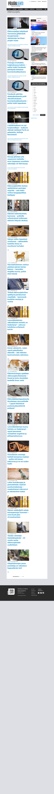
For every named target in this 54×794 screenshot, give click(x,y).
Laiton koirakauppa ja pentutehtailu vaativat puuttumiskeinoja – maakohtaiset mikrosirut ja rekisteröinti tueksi (17, 487)
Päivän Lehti (15, 4)
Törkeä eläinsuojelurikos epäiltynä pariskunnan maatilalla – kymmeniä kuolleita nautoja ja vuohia (17, 297)
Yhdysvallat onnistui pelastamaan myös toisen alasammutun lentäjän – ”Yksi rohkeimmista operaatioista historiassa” (39, 49)
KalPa (35, 95)
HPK (35, 89)
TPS (34, 106)
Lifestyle (32, 9)
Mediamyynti (44, 1)
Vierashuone (39, 9)
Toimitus (39, 1)
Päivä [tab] (33, 20)
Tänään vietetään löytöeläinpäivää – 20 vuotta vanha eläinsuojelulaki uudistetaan (16, 540)
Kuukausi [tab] (44, 20)
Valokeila (20, 9)
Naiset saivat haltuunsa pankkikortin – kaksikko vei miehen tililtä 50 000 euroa (39, 64)
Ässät (35, 111)
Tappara (35, 109)
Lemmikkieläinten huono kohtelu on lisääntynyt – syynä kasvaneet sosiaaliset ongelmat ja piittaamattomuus (17, 431)
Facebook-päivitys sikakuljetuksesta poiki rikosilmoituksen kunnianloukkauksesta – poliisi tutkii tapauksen (17, 98)
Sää (9, 9)
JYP (34, 94)
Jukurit (35, 92)
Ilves (35, 90)
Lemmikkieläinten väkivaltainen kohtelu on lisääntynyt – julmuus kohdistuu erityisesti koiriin (17, 324)
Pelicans (35, 103)
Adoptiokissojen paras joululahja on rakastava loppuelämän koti (17, 565)
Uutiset (14, 9)
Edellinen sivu (16, 576)
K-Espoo (35, 97)
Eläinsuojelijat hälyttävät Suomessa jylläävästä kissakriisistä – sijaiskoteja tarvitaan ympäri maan (17, 36)
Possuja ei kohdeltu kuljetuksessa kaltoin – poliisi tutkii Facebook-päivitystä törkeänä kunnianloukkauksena (17, 67)
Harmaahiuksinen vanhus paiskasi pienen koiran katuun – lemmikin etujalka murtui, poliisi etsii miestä (18, 269)
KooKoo (35, 98)
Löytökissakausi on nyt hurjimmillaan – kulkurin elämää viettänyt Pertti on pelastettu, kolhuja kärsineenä (18, 130)
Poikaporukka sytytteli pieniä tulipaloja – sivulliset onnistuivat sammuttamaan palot (39, 78)
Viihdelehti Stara (34, 118)
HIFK (35, 87)
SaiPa (35, 105)
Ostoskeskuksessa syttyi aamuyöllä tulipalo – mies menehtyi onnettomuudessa (38, 34)
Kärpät (35, 100)
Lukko (35, 102)
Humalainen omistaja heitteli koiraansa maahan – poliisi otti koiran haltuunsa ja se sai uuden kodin (18, 459)
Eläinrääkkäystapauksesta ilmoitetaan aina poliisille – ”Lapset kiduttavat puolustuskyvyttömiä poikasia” (18, 403)
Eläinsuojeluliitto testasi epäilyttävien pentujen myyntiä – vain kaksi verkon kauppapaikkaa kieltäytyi (17, 190)
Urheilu (26, 9)
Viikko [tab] (39, 20)
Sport (35, 108)
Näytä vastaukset (36, 114)
